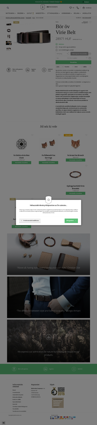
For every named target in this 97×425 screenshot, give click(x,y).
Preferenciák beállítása (30, 220)
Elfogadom (71, 220)
